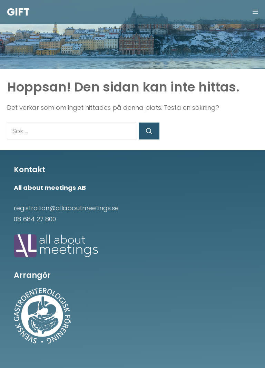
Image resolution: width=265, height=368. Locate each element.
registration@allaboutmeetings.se (66, 208)
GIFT (18, 12)
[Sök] (149, 131)
